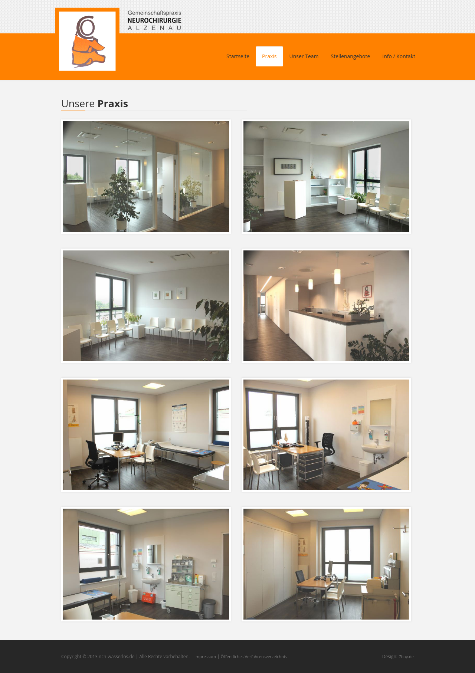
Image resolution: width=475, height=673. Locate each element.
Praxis (269, 56)
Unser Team (304, 56)
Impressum (205, 656)
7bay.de (406, 656)
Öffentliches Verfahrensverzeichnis (254, 656)
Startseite (237, 56)
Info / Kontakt (398, 56)
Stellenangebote (350, 56)
